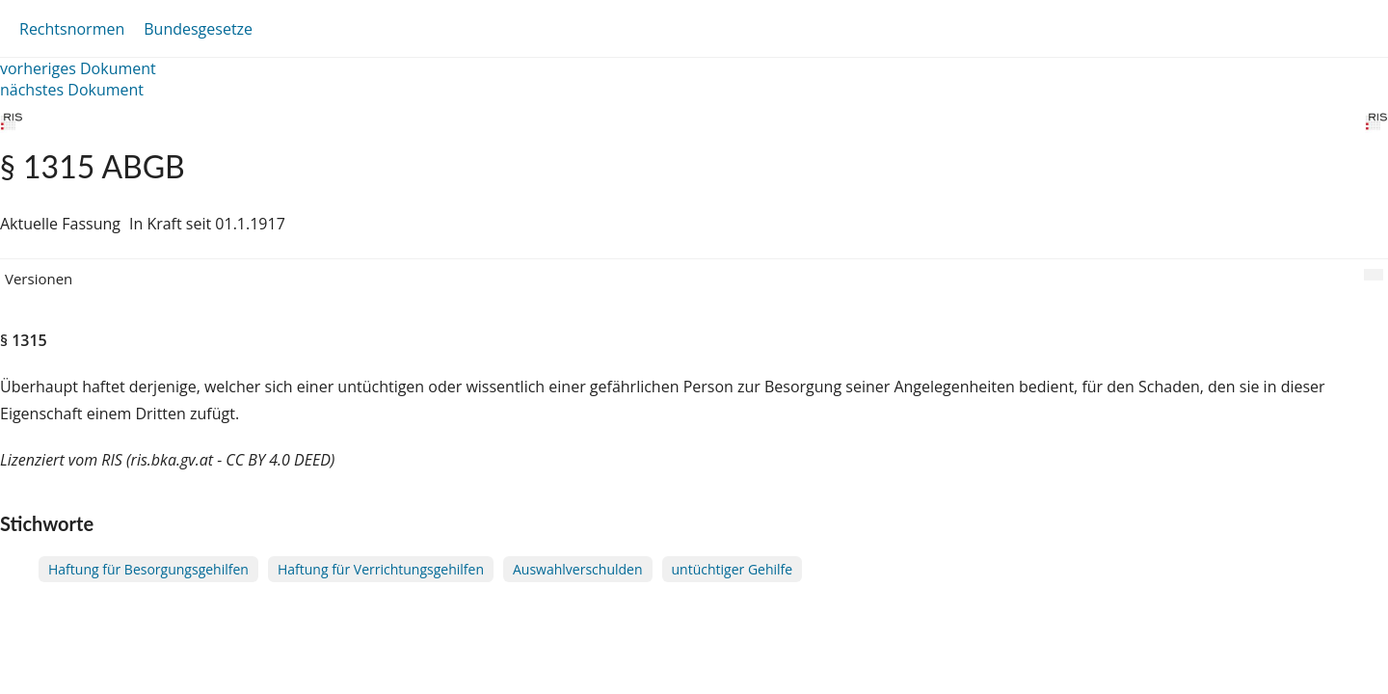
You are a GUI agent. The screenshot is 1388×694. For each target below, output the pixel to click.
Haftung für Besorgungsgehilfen (148, 569)
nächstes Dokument (72, 89)
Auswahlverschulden (578, 569)
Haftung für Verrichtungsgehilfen (381, 569)
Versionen (38, 278)
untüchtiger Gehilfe (732, 569)
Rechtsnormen (71, 29)
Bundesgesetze (198, 29)
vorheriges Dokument (78, 68)
